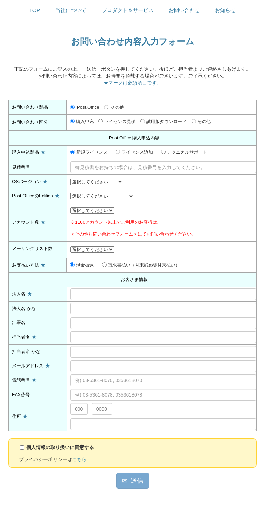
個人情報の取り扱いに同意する (60, 447)
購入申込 (82, 121)
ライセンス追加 (134, 152)
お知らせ (225, 10)
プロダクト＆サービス (128, 10)
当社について (70, 10)
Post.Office (84, 107)
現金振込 (82, 265)
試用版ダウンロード (163, 121)
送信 (132, 480)
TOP (34, 10)
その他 (114, 107)
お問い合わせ (184, 10)
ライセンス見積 (117, 121)
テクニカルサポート (184, 152)
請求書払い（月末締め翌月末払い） (141, 265)
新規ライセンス (89, 152)
